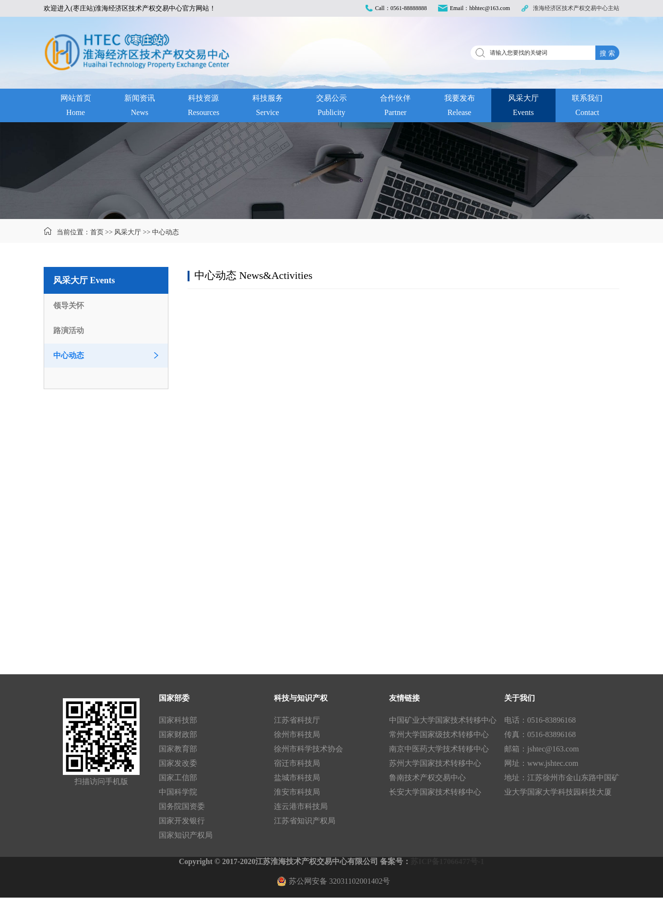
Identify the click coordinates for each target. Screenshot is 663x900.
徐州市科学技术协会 (308, 749)
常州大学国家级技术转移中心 (439, 734)
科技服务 (267, 107)
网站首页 (75, 107)
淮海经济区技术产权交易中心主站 (576, 8)
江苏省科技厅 (297, 720)
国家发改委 (178, 763)
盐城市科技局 (297, 777)
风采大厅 (523, 107)
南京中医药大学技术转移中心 (439, 749)
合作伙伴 (395, 107)
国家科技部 (178, 720)
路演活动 (68, 330)
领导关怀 (68, 305)
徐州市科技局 (297, 734)
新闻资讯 (139, 107)
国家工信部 (178, 777)
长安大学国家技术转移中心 (435, 792)
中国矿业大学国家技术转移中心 (443, 720)
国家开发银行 (182, 821)
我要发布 (459, 107)
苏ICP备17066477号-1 (447, 861)
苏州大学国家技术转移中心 (435, 763)
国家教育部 (178, 749)
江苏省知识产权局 (304, 821)
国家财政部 (178, 734)
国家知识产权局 (186, 835)
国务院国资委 (182, 806)
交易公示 (331, 107)
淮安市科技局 (297, 792)
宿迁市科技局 (297, 763)
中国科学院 (178, 792)
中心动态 (165, 232)
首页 (97, 232)
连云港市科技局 (301, 806)
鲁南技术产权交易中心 (427, 777)
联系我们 (587, 107)
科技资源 (204, 107)
